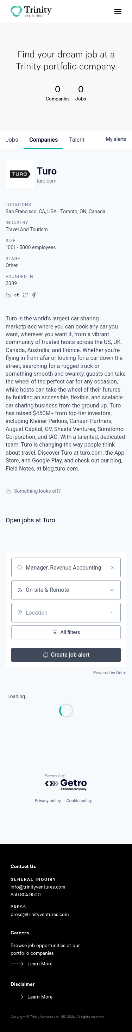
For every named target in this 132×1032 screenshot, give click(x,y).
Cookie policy (79, 800)
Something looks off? (33, 491)
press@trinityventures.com (40, 914)
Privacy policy (47, 800)
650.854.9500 (26, 894)
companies (43, 139)
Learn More (39, 963)
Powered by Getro (109, 672)
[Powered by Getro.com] (66, 782)
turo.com (46, 181)
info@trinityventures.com (38, 886)
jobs (12, 139)
